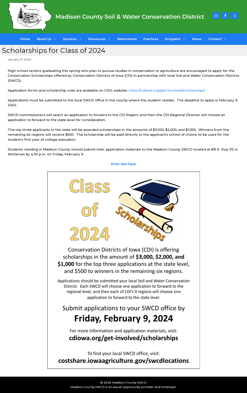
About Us (48, 39)
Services (74, 39)
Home (25, 39)
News (196, 39)
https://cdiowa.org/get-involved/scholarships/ (167, 90)
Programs (177, 39)
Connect (219, 39)
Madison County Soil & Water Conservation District (129, 16)
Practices (150, 39)
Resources (101, 39)
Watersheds (127, 39)
